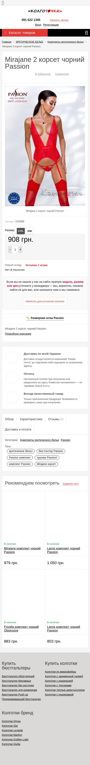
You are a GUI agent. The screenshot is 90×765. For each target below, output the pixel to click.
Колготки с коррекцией (59, 680)
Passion (65, 440)
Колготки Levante (12, 730)
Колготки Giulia (11, 744)
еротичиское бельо (21, 451)
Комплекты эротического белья (39, 440)
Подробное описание (18, 333)
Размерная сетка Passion (47, 317)
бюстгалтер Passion (51, 451)
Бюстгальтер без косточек (18, 685)
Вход (38, 24)
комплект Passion (20, 464)
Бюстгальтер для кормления (19, 690)
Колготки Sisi (10, 725)
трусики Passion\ (47, 457)
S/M (29, 231)
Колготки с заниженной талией (64, 676)
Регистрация (51, 24)
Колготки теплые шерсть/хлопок (65, 690)
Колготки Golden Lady (15, 739)
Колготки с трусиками (58, 685)
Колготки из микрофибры (60, 671)
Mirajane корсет (46, 464)
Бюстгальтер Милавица (16, 680)
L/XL (20, 230)
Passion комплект (20, 457)
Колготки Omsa (11, 721)
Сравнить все (70, 483)
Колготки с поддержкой (59, 694)
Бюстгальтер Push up (15, 694)
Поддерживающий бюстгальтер (21, 699)
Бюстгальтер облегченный (18, 676)
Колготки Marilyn (12, 734)
